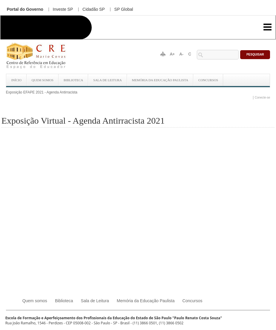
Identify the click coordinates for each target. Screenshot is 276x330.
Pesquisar (255, 54)
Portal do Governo (25, 9)
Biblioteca (73, 80)
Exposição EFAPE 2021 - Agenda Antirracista (41, 92)
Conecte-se (262, 97)
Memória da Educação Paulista (160, 80)
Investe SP (63, 9)
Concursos (208, 80)
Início (16, 80)
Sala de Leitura (107, 80)
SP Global (123, 9)
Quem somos (42, 80)
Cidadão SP (93, 9)
